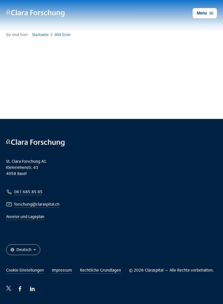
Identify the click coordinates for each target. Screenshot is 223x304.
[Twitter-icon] (8, 288)
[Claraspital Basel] (35, 13)
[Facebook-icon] (20, 289)
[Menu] (205, 13)
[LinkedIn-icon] (32, 289)
